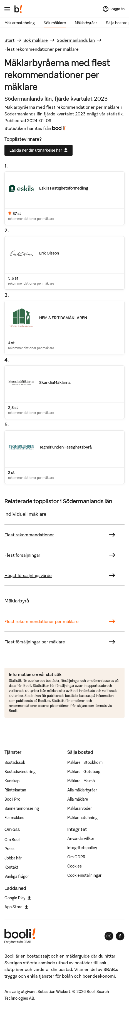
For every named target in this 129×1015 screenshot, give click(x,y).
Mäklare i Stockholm (85, 762)
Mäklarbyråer (86, 22)
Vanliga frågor (16, 876)
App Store (16, 906)
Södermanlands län (76, 40)
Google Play (17, 897)
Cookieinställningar (84, 875)
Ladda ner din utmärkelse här (38, 150)
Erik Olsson (49, 253)
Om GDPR (76, 856)
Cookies (74, 866)
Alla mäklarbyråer (82, 790)
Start (9, 40)
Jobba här (13, 858)
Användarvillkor (80, 838)
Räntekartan (15, 790)
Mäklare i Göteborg (83, 771)
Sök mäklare (55, 22)
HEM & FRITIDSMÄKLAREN (63, 317)
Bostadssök (14, 762)
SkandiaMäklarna (55, 382)
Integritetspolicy (82, 847)
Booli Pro (12, 799)
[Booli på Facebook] (120, 936)
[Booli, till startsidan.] (18, 9)
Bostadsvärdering (20, 771)
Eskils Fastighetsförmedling (63, 188)
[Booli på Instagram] (109, 936)
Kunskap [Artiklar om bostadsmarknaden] (11, 780)
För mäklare (14, 817)
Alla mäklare (77, 799)
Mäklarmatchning (19, 22)
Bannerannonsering (21, 808)
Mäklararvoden (80, 808)
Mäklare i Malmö (81, 780)
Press (9, 848)
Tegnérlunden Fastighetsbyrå (65, 447)
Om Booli (12, 839)
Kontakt (11, 867)
